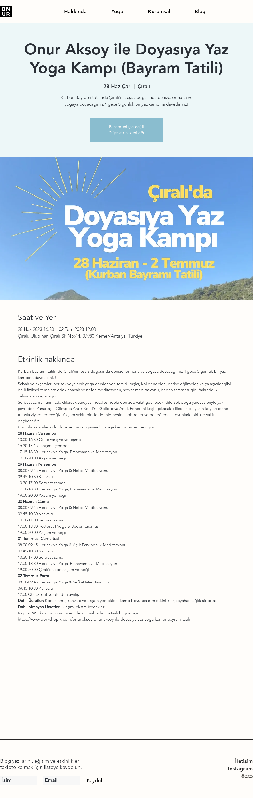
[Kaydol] (94, 780)
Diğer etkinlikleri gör (127, 133)
